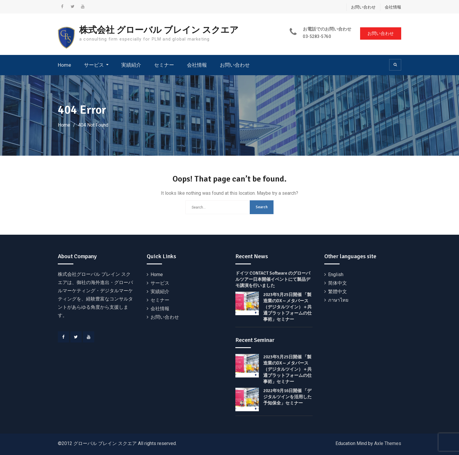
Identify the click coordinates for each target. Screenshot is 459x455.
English (335, 274)
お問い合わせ (363, 7)
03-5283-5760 (317, 36)
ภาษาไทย (338, 300)
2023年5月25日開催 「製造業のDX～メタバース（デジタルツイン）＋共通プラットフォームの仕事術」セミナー (287, 307)
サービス (94, 65)
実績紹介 (131, 65)
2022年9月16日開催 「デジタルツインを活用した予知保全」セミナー (287, 397)
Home (64, 65)
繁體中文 (337, 291)
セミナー (164, 65)
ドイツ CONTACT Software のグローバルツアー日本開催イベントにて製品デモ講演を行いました (272, 279)
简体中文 (337, 283)
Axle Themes (387, 443)
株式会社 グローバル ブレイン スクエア (159, 30)
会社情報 (393, 7)
